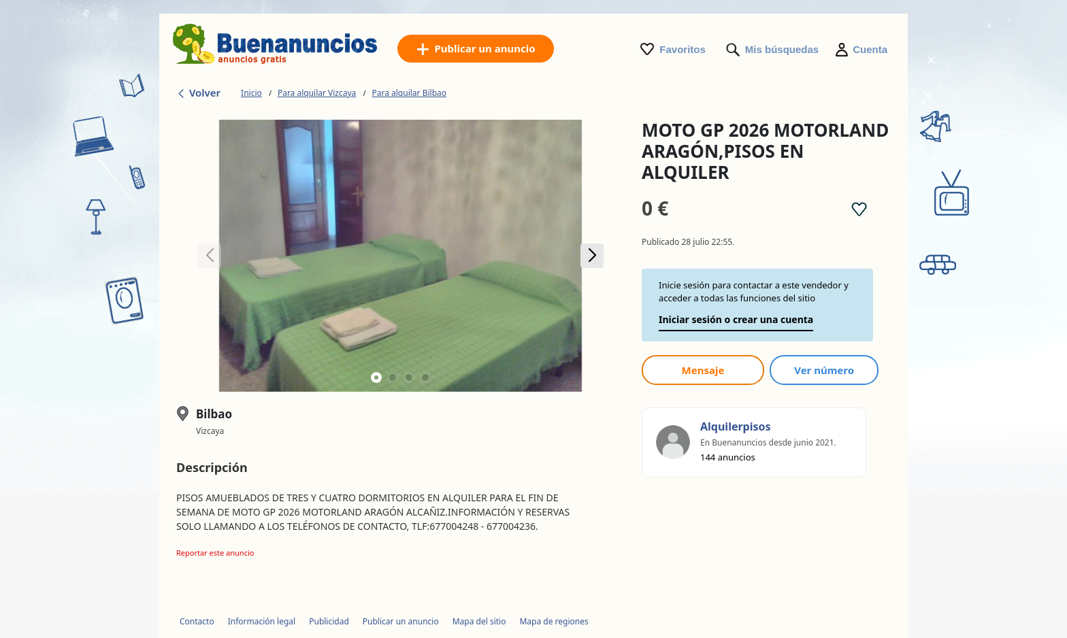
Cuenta (870, 49)
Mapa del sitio (479, 621)
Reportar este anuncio (215, 553)
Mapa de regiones (553, 621)
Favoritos (682, 49)
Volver (198, 92)
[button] (591, 256)
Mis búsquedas (782, 49)
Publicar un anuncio (401, 621)
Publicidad (329, 621)
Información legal (262, 621)
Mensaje (703, 370)
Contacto (197, 621)
